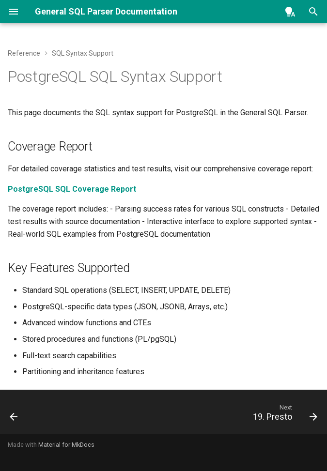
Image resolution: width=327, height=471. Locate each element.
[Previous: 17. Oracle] (15, 414)
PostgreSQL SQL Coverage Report (72, 189)
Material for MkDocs (66, 444)
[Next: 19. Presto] (283, 414)
